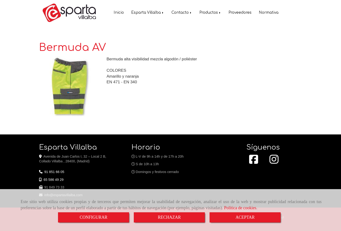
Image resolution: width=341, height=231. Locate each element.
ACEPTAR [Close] (245, 217)
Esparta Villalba (147, 13)
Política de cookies (240, 207)
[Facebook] (253, 162)
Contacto (181, 13)
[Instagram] (274, 162)
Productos (210, 13)
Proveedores (240, 13)
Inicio (119, 13)
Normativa (268, 13)
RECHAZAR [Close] (169, 217)
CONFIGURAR (93, 217)
